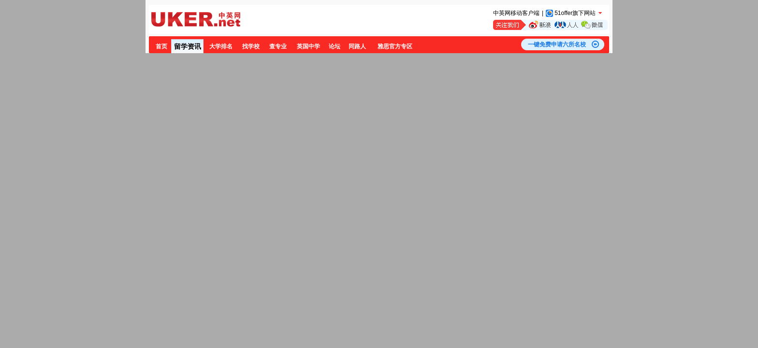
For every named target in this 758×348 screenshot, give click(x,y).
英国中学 (308, 46)
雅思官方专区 (395, 46)
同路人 (357, 46)
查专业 (278, 46)
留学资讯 (187, 46)
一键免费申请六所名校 (557, 44)
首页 (161, 46)
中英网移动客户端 (516, 13)
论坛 (334, 46)
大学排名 (221, 46)
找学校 (251, 46)
